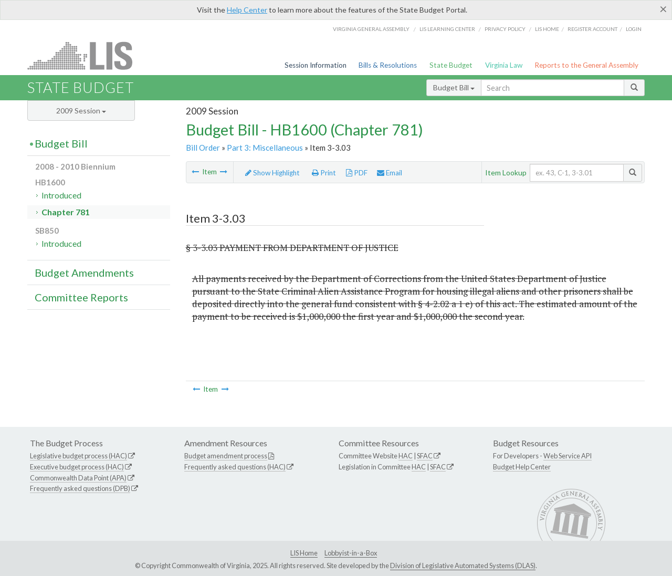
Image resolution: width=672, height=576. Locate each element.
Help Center (247, 9)
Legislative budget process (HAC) (78, 456)
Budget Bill (454, 87)
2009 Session (81, 110)
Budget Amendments (84, 272)
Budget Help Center (522, 467)
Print (324, 173)
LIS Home (304, 553)
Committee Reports (81, 297)
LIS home (547, 29)
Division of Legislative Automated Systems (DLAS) (463, 565)
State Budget (450, 65)
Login (634, 29)
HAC (405, 456)
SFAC (425, 456)
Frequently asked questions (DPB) (80, 488)
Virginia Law (503, 65)
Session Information (315, 65)
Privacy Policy (505, 29)
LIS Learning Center (447, 29)
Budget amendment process (225, 456)
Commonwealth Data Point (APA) (78, 478)
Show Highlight (272, 173)
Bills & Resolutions (388, 65)
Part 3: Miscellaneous (265, 147)
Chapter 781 (65, 212)
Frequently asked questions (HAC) (235, 467)
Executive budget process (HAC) (77, 467)
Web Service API (567, 456)
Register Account (592, 29)
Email (389, 173)
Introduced (61, 195)
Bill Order (203, 147)
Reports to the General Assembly (586, 65)
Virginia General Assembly (371, 29)
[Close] (663, 9)
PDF (357, 173)
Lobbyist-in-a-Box (350, 553)
